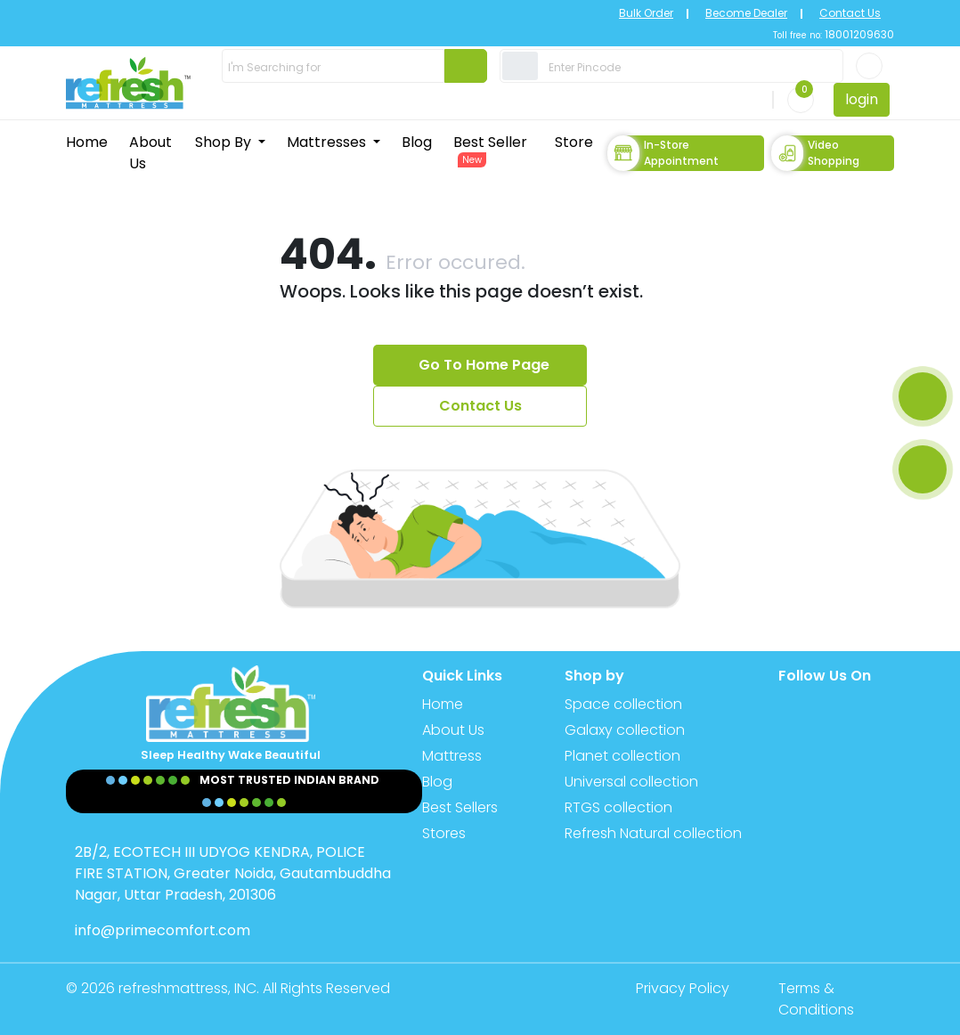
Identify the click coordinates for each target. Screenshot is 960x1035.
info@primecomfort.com (162, 930)
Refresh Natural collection (653, 833)
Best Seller (490, 149)
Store (574, 142)
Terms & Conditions (816, 999)
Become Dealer (746, 12)
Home (87, 142)
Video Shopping (815, 153)
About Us (150, 153)
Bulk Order (646, 12)
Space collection (623, 704)
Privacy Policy (682, 988)
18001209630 (858, 34)
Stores (444, 833)
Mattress (452, 756)
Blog (417, 142)
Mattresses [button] (328, 142)
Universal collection (631, 781)
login (861, 99)
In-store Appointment (663, 153)
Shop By (225, 142)
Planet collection (622, 756)
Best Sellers (460, 807)
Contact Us (850, 12)
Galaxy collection (625, 730)
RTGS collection (618, 807)
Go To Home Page (484, 365)
